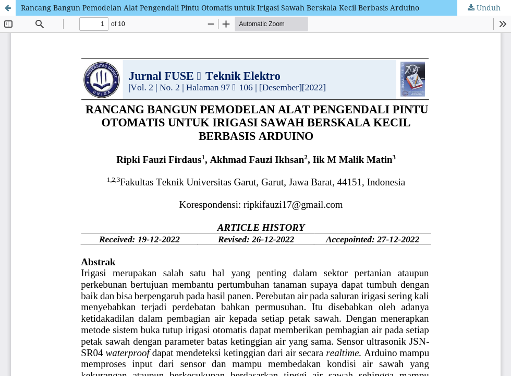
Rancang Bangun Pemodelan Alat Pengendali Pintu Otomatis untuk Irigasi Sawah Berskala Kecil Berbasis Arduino (220, 8)
